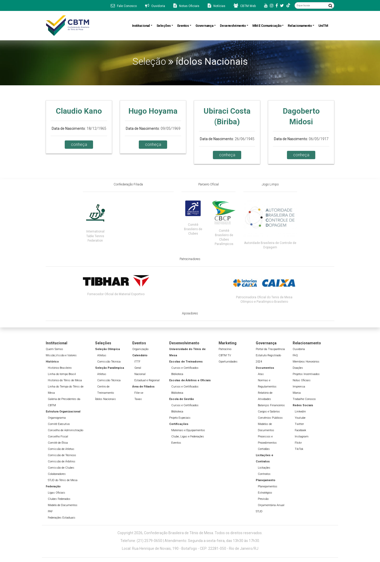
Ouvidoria (299, 349)
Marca (297, 393)
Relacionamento (300, 26)
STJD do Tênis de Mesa (62, 480)
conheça (79, 144)
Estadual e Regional (147, 380)
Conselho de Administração (65, 430)
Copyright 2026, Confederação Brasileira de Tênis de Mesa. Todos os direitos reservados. (190, 533)
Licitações (264, 467)
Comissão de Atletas (61, 449)
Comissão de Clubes (61, 467)
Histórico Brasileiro (59, 368)
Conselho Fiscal (58, 436)
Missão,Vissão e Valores (61, 355)
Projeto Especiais (180, 417)
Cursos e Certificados (185, 368)
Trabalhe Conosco (304, 399)
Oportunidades (228, 361)
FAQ (295, 355)
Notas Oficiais (302, 380)
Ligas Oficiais (56, 492)
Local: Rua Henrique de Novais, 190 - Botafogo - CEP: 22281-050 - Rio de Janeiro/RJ (190, 548)
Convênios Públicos (270, 417)
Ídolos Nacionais (105, 399)
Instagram (302, 436)
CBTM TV (225, 355)
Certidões (264, 449)
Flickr (298, 442)
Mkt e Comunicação (266, 26)
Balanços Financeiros (271, 405)
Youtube (300, 417)
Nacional (140, 374)
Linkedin (300, 411)
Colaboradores (57, 474)
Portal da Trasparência (270, 349)
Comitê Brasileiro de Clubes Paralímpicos (224, 237)
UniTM (323, 26)
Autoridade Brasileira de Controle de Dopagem (270, 245)
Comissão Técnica (109, 361)
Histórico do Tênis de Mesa (65, 380)
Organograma (57, 417)
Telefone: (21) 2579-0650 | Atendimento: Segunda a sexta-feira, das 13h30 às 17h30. (190, 541)
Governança (204, 26)
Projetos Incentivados (306, 374)
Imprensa (299, 386)
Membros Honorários (306, 361)
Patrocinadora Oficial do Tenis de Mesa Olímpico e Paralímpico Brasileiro (264, 299)
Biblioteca (177, 374)
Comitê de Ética (58, 442)
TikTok (299, 449)
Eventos (183, 26)
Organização (140, 349)
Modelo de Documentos (62, 505)
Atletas (101, 355)
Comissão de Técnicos (62, 455)
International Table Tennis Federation (95, 236)
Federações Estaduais (61, 517)
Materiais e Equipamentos (188, 430)
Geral (137, 368)
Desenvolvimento (233, 26)
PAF (50, 511)
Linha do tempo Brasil (62, 374)
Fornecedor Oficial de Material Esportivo (116, 294)
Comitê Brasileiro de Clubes (193, 229)
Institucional (141, 26)
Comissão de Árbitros (61, 461)
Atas (261, 374)
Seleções (163, 26)
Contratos (264, 474)
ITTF (137, 361)
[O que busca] (310, 5)
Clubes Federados (59, 499)
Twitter (299, 424)
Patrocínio (225, 349)
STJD (259, 511)
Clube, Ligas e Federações (187, 436)
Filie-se (138, 393)
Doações (298, 368)
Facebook (300, 430)
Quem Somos (54, 349)
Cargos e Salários (269, 411)
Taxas (138, 399)
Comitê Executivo (59, 424)
